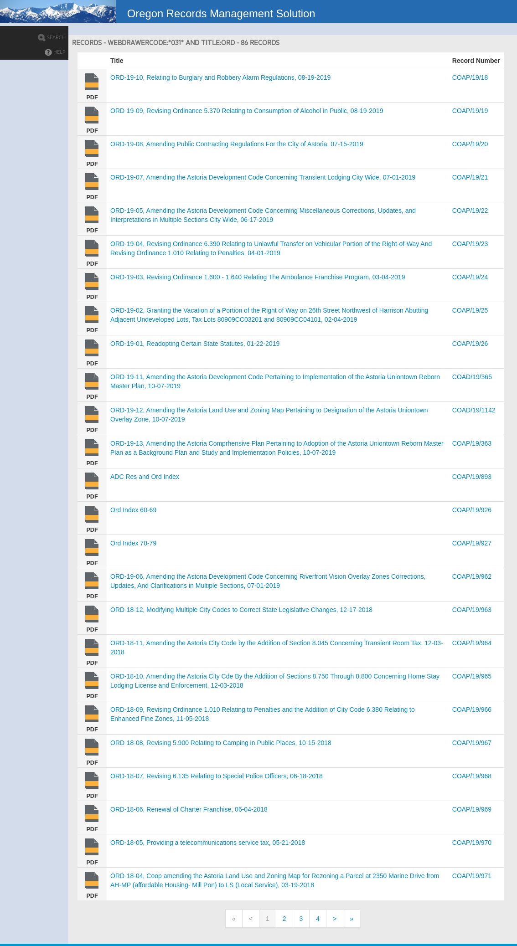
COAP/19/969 (471, 809)
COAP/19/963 (471, 609)
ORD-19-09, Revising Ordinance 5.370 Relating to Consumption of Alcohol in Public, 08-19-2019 (246, 110)
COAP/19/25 (470, 310)
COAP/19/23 (470, 243)
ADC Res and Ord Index (144, 476)
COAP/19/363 (471, 443)
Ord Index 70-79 (133, 543)
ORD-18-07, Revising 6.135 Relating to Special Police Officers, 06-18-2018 (216, 776)
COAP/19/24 (470, 277)
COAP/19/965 (471, 676)
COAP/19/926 (471, 510)
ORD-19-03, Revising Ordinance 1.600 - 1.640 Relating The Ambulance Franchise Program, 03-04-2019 (257, 277)
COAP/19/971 (471, 875)
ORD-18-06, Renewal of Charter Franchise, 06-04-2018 (189, 809)
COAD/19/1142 (474, 410)
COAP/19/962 (471, 576)
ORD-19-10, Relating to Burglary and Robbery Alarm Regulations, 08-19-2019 (220, 77)
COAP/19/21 (470, 177)
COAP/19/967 (471, 742)
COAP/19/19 (470, 110)
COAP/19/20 (470, 144)
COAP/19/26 (470, 343)
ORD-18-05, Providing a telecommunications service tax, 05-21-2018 (207, 842)
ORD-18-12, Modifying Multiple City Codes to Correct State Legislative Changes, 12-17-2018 (241, 609)
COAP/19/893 (471, 476)
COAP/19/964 (471, 643)
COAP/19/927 (471, 543)
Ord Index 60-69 (133, 510)
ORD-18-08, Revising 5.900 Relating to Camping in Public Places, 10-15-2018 (220, 742)
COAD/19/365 (472, 376)
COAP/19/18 (470, 77)
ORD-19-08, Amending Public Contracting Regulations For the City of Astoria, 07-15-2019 (236, 144)
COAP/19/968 (471, 776)
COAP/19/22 (470, 210)
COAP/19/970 (471, 842)
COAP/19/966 (471, 709)
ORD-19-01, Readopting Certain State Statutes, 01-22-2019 (194, 343)
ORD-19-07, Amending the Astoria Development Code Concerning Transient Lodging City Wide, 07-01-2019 (262, 177)
